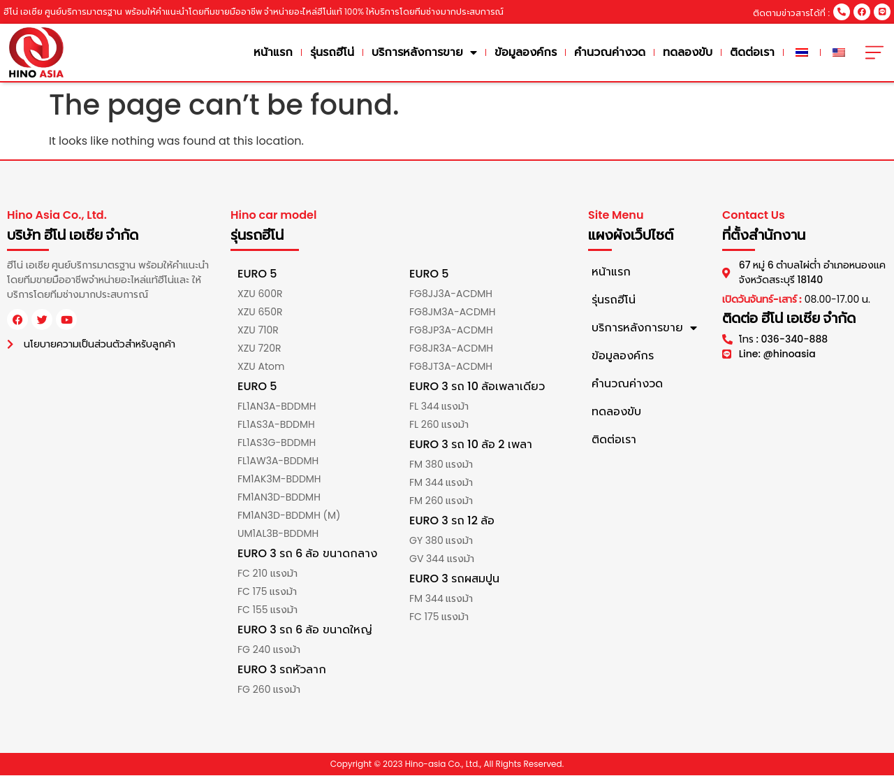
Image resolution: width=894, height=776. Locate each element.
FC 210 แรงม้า (267, 574)
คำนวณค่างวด (615, 52)
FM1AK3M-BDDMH (279, 480)
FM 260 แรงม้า (441, 501)
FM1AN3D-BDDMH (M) (288, 516)
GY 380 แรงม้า (441, 541)
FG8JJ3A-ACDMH (450, 294)
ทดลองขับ (693, 52)
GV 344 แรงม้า (441, 559)
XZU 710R (258, 331)
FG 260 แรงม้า (268, 690)
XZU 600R (259, 294)
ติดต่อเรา (757, 52)
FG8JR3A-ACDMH (451, 349)
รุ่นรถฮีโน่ (338, 52)
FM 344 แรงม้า (441, 483)
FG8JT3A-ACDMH (450, 367)
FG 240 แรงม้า (268, 650)
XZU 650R (259, 312)
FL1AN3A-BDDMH (276, 407)
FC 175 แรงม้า (267, 592)
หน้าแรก (278, 52)
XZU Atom (260, 367)
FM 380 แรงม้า (441, 465)
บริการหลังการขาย (430, 52)
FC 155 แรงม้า (267, 610)
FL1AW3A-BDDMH (277, 461)
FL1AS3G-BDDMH (276, 443)
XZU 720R (259, 349)
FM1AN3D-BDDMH (279, 498)
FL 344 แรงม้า (439, 407)
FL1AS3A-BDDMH (276, 425)
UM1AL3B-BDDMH (277, 534)
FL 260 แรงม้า (439, 425)
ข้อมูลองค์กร (531, 52)
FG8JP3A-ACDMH (451, 331)
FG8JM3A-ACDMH (452, 312)
